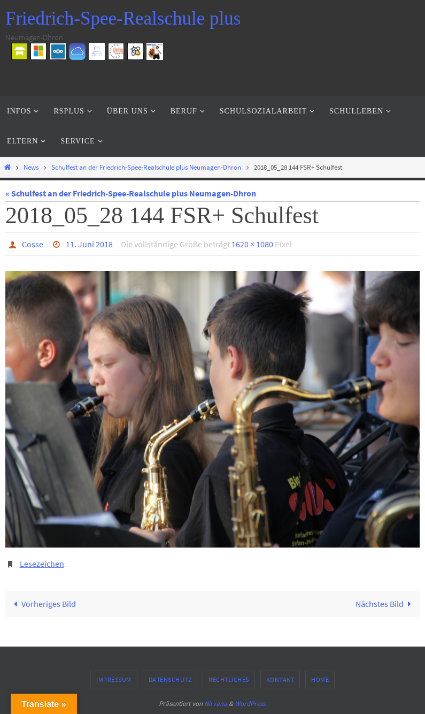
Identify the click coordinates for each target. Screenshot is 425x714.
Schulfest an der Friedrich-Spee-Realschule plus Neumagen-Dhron (146, 167)
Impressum (114, 679)
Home (320, 679)
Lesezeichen (42, 563)
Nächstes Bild (386, 603)
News (31, 167)
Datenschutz (170, 679)
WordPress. (251, 703)
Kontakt (280, 679)
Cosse (32, 244)
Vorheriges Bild (43, 603)
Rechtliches (228, 679)
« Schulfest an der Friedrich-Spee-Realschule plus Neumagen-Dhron (130, 193)
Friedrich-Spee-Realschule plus (123, 18)
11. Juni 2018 (89, 244)
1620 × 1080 (252, 244)
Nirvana (215, 703)
